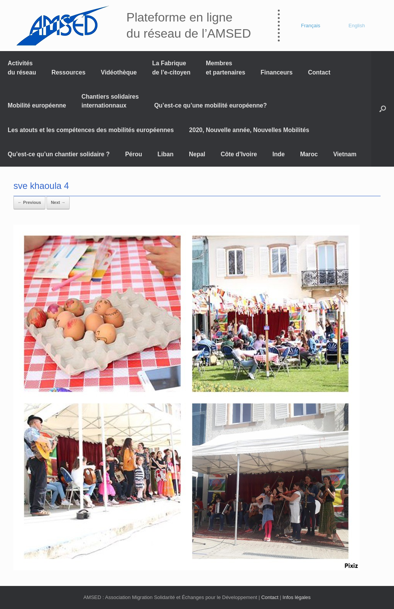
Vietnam (344, 154)
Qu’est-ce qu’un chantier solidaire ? (59, 154)
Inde (278, 154)
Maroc (309, 154)
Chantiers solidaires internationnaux (110, 101)
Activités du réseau (22, 67)
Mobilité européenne (37, 105)
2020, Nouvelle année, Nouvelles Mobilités (249, 130)
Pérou (133, 154)
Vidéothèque (119, 72)
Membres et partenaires (225, 67)
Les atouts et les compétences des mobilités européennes (91, 130)
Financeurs (276, 72)
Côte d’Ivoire (238, 154)
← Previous (29, 202)
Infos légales (296, 597)
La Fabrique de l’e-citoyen (171, 67)
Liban (165, 154)
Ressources (68, 72)
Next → (58, 202)
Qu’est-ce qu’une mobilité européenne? (210, 105)
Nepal (197, 154)
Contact (319, 72)
